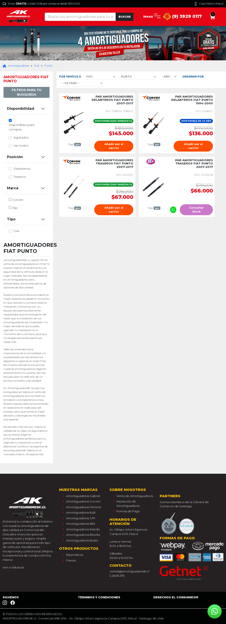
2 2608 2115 (117, 575)
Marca (12, 188)
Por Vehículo (70, 76)
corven (17, 200)
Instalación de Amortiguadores (128, 503)
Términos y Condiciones (99, 597)
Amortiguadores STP (80, 518)
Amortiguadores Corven (83, 501)
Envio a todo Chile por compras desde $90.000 (41, 4)
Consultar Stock (196, 209)
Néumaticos (74, 554)
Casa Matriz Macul (208, 3)
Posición (15, 157)
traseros (20, 177)
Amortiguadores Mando (83, 529)
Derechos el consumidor (175, 597)
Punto (49, 65)
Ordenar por (193, 76)
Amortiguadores (16, 66)
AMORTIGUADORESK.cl (19, 618)
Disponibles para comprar (21, 127)
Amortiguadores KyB (81, 512)
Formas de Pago (128, 511)
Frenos (71, 560)
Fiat (36, 65)
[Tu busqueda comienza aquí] (80, 17)
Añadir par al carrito (113, 146)
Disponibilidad (20, 109)
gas (16, 231)
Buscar (124, 16)
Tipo (11, 219)
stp (15, 208)
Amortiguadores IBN (80, 523)
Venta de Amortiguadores (134, 496)
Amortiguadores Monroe (83, 507)
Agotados (21, 137)
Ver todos (21, 145)
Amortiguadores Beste (82, 540)
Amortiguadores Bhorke (83, 534)
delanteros (22, 169)
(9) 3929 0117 (182, 16)
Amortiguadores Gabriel (83, 496)
